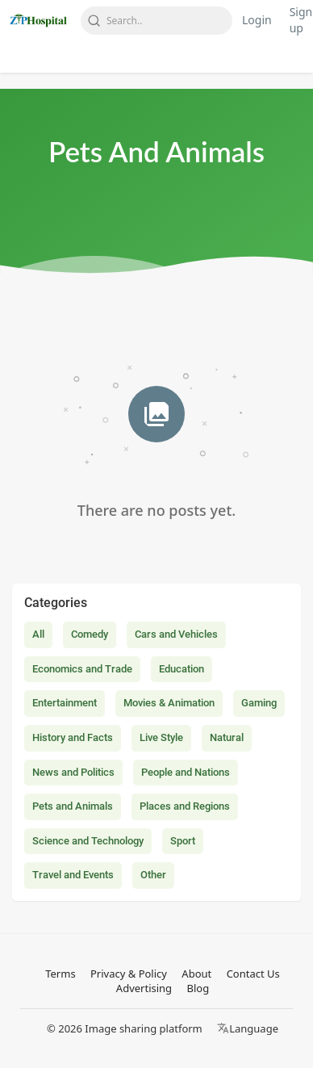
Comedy (89, 634)
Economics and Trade (82, 669)
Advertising (144, 988)
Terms (60, 973)
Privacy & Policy (128, 973)
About (196, 973)
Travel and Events (73, 875)
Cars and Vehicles (176, 634)
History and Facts (72, 737)
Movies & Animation (169, 703)
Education (181, 669)
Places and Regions (185, 806)
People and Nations (185, 772)
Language (247, 1028)
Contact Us (253, 973)
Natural (227, 737)
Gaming (259, 703)
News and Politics (73, 772)
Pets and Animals (72, 806)
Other (153, 875)
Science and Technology (88, 841)
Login (257, 19)
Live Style (161, 737)
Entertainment (64, 703)
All (38, 634)
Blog (197, 988)
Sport (182, 841)
